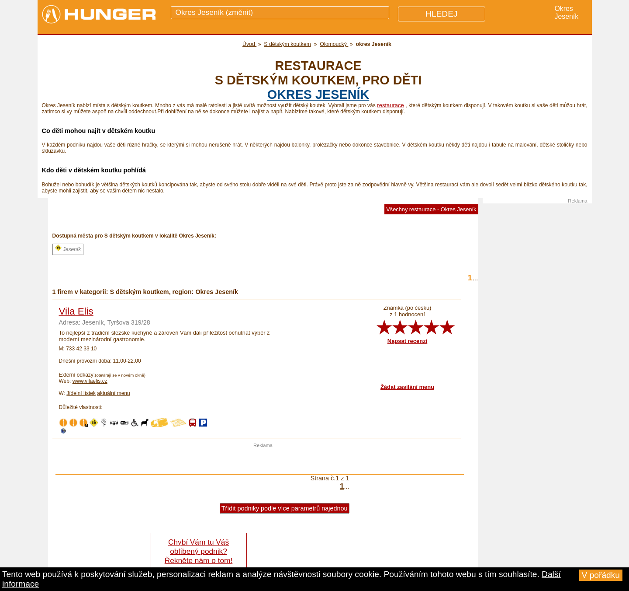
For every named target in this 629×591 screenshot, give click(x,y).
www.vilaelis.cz (90, 381)
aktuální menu (113, 393)
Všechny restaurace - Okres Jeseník (431, 209)
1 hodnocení (409, 314)
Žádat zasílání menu (407, 387)
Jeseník (68, 248)
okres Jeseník (318, 94)
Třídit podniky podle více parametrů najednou (284, 508)
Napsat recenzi (407, 341)
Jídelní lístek (81, 393)
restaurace (390, 105)
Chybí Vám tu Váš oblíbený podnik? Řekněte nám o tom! (198, 551)
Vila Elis (76, 311)
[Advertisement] (263, 461)
